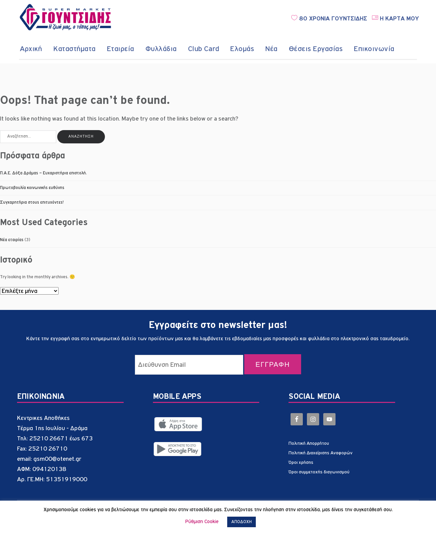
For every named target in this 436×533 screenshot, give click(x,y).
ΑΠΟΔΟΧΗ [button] (241, 522)
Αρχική (31, 49)
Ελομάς (242, 49)
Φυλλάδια (161, 49)
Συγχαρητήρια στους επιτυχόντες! (32, 202)
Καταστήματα (74, 49)
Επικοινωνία (374, 49)
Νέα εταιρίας (12, 240)
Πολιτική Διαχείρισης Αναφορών (321, 453)
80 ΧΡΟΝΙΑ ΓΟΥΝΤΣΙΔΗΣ (329, 19)
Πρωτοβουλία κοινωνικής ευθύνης (32, 188)
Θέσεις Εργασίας (316, 49)
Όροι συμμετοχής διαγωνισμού (319, 472)
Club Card (203, 49)
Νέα (271, 49)
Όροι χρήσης (301, 462)
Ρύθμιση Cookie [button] (202, 521)
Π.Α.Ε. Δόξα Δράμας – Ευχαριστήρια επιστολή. (43, 173)
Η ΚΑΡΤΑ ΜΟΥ (395, 19)
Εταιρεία (120, 49)
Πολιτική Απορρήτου (309, 443)
